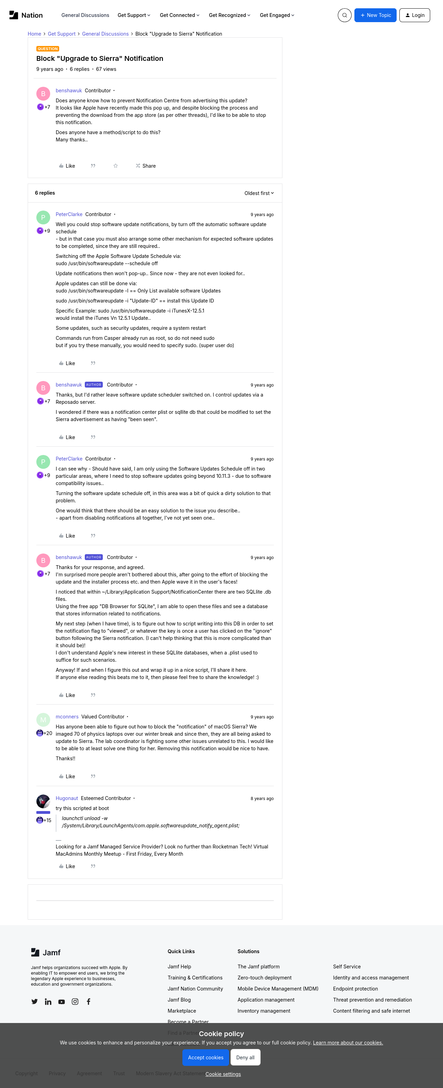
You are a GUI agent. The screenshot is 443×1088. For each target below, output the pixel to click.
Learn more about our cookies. (348, 1042)
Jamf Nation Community (195, 989)
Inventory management (264, 1011)
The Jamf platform (259, 966)
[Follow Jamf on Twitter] (34, 1001)
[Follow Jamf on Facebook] (88, 1001)
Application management (266, 1000)
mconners (67, 716)
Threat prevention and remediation (372, 1000)
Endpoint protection (355, 989)
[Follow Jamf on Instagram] (75, 1001)
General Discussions (85, 15)
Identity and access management (371, 977)
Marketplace (182, 1011)
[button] (375, 15)
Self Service (347, 966)
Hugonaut (67, 798)
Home (34, 34)
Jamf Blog (179, 1000)
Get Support (135, 15)
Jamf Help (179, 966)
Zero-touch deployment (265, 977)
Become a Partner (188, 1022)
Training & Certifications (195, 977)
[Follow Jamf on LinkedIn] (48, 1001)
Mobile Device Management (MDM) (278, 989)
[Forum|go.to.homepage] (26, 15)
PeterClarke (69, 214)
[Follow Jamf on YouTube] (61, 1001)
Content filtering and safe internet (371, 1011)
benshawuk (69, 90)
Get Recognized (230, 15)
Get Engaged (278, 15)
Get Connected (180, 15)
